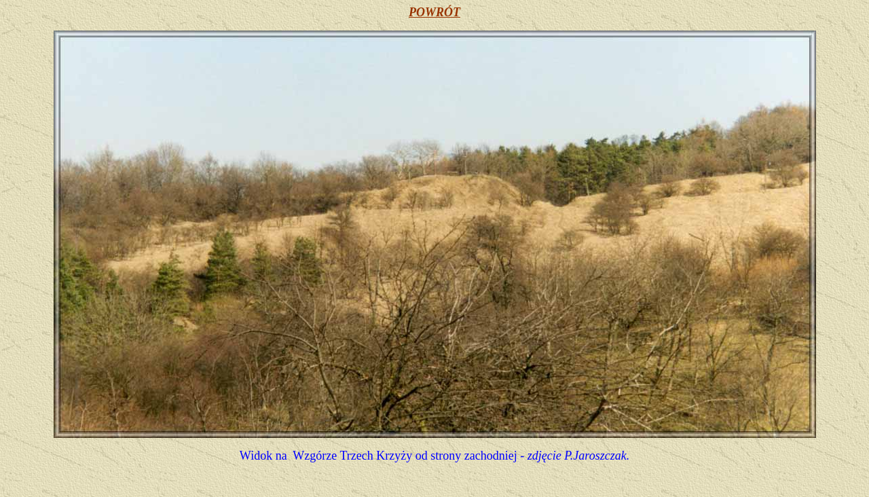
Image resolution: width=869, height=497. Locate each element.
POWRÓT (434, 12)
